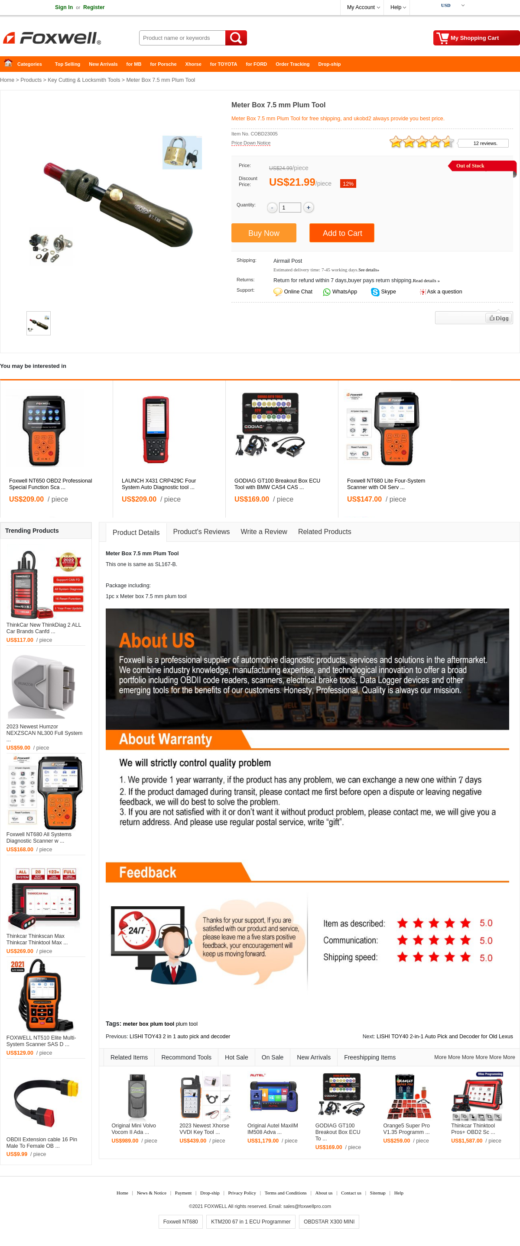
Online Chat (298, 292)
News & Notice (151, 1192)
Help (395, 7)
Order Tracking (292, 64)
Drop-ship (329, 64)
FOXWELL (216, 1206)
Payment (183, 1192)
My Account (361, 7)
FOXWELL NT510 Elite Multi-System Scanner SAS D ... (41, 1041)
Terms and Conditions (286, 1192)
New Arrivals (103, 64)
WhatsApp (344, 292)
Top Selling (67, 64)
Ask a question (444, 292)
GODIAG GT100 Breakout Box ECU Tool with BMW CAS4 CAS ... (277, 484)
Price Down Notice (250, 142)
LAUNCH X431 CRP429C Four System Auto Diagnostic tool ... (159, 484)
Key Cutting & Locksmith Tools (84, 80)
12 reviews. (486, 143)
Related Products (324, 531)
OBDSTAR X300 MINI (329, 1222)
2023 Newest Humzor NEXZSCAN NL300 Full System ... (44, 733)
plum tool (187, 1024)
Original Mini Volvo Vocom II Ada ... (133, 1129)
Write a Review (264, 531)
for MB (134, 64)
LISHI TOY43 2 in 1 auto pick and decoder (180, 1037)
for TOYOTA (223, 64)
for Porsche (163, 64)
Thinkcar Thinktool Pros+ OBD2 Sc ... (473, 1129)
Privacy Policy (242, 1192)
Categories (29, 64)
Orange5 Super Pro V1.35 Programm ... (406, 1129)
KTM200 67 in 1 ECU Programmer (250, 1222)
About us (323, 1192)
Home (11, 64)
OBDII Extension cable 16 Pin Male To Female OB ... (41, 1143)
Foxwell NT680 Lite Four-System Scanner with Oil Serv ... (386, 484)
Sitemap (378, 1192)
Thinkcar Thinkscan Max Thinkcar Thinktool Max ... (37, 939)
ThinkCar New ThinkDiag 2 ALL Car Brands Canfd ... (43, 628)
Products (31, 80)
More (440, 1057)
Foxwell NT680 (180, 1222)
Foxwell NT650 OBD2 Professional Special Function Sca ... (50, 484)
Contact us (351, 1192)
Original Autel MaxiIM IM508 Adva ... (272, 1129)
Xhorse (193, 64)
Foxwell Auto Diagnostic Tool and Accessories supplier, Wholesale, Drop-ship (69, 39)
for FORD (256, 64)
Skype (388, 292)
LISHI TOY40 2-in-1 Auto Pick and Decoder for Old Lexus (445, 1037)
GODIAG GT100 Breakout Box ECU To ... (338, 1132)
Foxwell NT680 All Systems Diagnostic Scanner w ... (39, 837)
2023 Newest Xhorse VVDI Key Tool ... (204, 1129)
